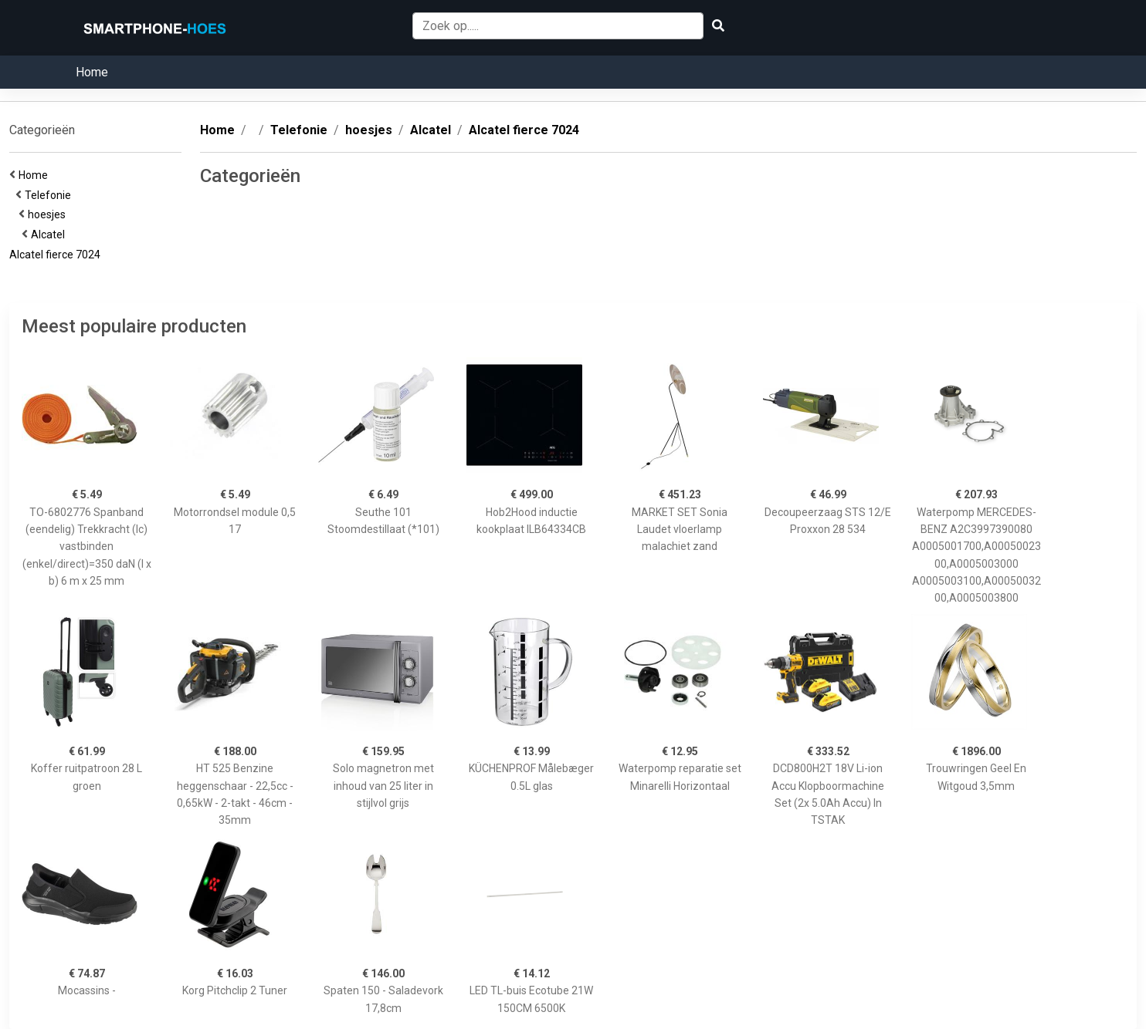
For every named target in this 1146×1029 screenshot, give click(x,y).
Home (92, 72)
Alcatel (50, 234)
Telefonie (50, 195)
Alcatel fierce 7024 (57, 254)
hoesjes (49, 214)
